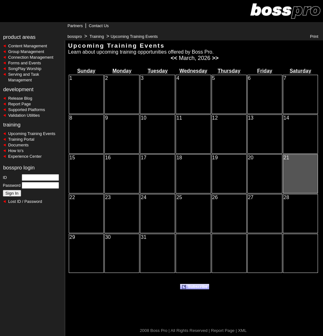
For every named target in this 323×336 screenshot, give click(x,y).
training (12, 125)
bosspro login (19, 168)
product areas (19, 37)
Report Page (19, 104)
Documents (18, 145)
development (18, 89)
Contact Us (99, 25)
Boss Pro (158, 330)
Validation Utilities (24, 115)
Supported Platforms (26, 109)
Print (314, 36)
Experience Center (25, 156)
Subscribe (195, 286)
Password (12, 185)
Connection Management (30, 57)
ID (5, 177)
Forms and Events (24, 63)
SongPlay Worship (24, 68)
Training (97, 36)
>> (215, 58)
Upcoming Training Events (31, 133)
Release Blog (20, 98)
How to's (16, 150)
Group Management (26, 51)
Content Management (27, 46)
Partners (75, 25)
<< (174, 58)
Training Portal (21, 139)
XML (242, 330)
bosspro (75, 36)
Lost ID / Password (25, 201)
